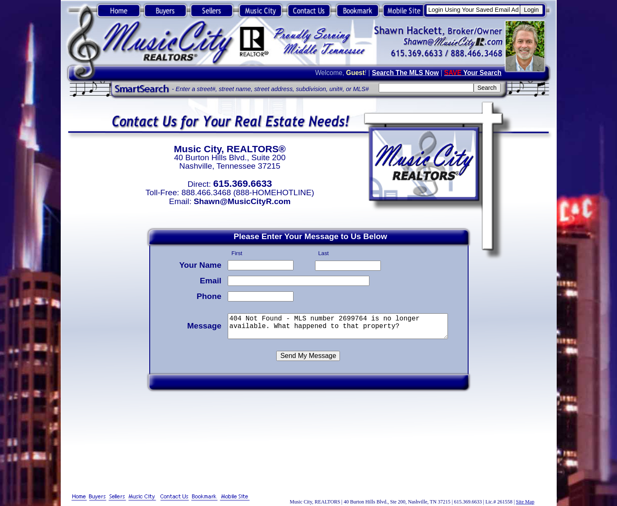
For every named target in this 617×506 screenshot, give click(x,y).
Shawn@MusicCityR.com (242, 201)
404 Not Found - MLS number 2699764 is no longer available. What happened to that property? (339, 325)
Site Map (525, 502)
